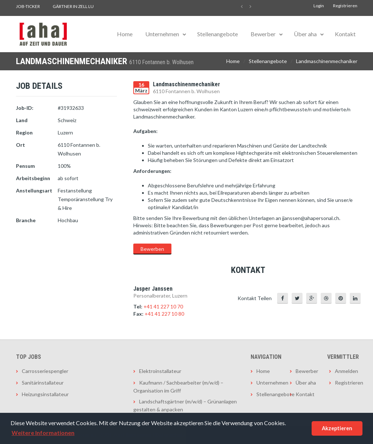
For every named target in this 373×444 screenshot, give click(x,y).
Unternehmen (162, 33)
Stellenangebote (217, 33)
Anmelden (346, 371)
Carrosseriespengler (45, 371)
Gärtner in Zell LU (73, 6)
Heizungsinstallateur (45, 394)
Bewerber (263, 33)
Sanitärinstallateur (43, 382)
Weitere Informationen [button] (43, 432)
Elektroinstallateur (160, 371)
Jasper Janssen (153, 288)
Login (318, 5)
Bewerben (152, 249)
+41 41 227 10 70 (163, 306)
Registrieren (345, 5)
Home (125, 33)
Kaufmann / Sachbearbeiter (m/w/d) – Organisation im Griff (178, 386)
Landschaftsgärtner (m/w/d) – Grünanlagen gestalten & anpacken (185, 405)
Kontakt (345, 33)
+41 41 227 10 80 (164, 314)
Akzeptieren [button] (337, 428)
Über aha (305, 33)
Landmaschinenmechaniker (326, 61)
